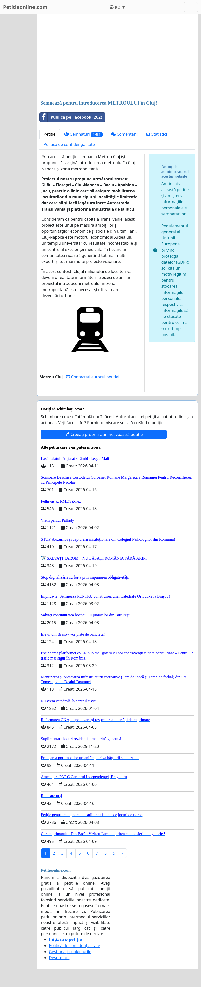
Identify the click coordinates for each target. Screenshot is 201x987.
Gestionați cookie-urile (70, 951)
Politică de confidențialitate (69, 144)
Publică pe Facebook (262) (71, 117)
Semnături (83, 134)
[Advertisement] (117, 57)
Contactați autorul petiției (92, 377)
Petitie (50, 134)
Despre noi (59, 957)
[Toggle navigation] (191, 7)
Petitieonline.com (25, 7)
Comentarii (124, 134)
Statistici (156, 134)
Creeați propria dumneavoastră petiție (104, 434)
